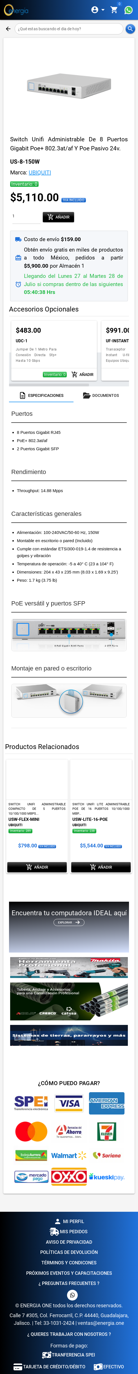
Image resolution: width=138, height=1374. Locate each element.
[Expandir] (99, 10)
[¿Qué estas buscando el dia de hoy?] (69, 28)
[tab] (41, 395)
